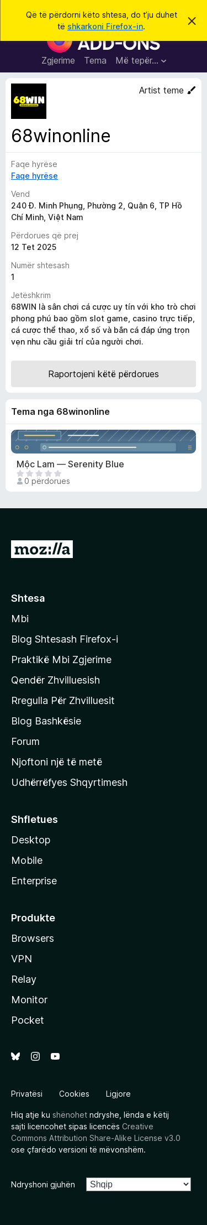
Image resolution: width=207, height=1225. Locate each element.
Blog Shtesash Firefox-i (64, 639)
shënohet (69, 1114)
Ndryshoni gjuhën (43, 1184)
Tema (95, 60)
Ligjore (118, 1093)
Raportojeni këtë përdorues (103, 373)
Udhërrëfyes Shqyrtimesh (69, 782)
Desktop (30, 840)
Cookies (74, 1093)
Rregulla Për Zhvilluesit (63, 700)
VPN (21, 959)
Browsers (32, 938)
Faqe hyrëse (34, 175)
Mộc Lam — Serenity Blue (70, 464)
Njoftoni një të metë (56, 762)
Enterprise (34, 881)
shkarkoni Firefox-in (105, 26)
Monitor (29, 999)
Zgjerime (58, 60)
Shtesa (28, 598)
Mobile (27, 860)
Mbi (20, 618)
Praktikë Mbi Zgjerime (61, 659)
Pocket (27, 1020)
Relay (23, 979)
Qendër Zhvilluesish (55, 680)
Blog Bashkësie (46, 721)
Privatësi (27, 1093)
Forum (25, 741)
